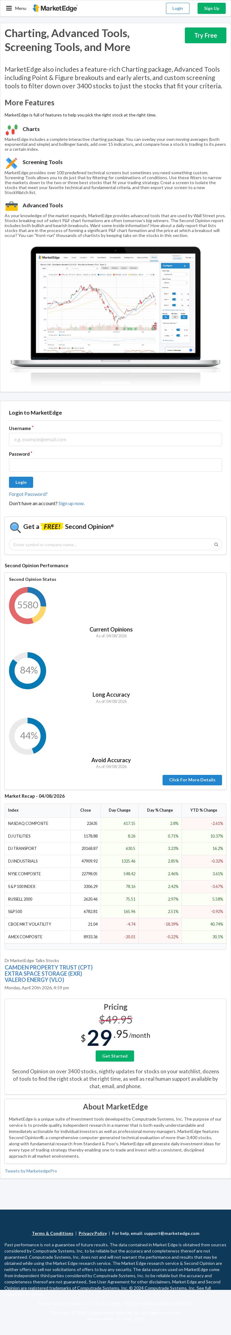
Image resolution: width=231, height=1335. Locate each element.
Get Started (115, 1055)
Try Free (205, 35)
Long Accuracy (111, 694)
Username (20, 428)
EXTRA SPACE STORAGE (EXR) (43, 973)
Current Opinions (111, 629)
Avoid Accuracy (111, 760)
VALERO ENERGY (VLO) (34, 979)
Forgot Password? (28, 494)
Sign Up (211, 8)
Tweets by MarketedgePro (31, 1170)
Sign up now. (72, 503)
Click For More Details (192, 779)
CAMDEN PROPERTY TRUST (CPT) (49, 967)
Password (19, 454)
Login (177, 8)
